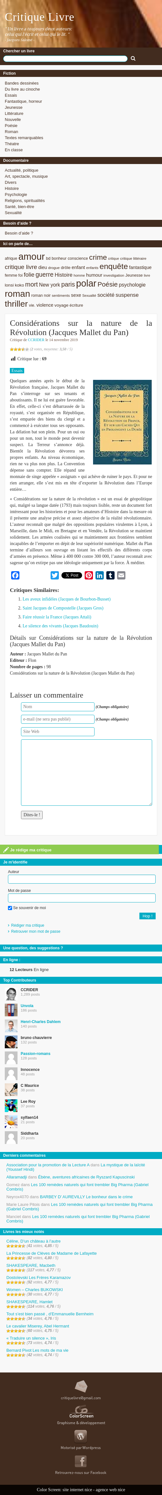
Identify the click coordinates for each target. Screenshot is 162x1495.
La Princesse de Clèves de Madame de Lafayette (51, 1253)
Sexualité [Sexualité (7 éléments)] (89, 295)
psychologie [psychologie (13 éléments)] (132, 285)
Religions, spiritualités (25, 200)
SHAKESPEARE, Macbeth (30, 1265)
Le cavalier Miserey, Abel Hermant (37, 1326)
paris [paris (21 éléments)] (68, 284)
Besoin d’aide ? (19, 233)
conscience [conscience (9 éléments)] (78, 258)
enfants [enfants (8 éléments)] (92, 267)
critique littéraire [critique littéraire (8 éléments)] (133, 258)
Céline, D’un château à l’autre (33, 1241)
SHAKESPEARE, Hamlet (29, 1301)
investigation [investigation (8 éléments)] (113, 275)
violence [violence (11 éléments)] (45, 305)
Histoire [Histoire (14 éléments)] (64, 275)
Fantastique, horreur (23, 101)
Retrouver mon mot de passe (35, 931)
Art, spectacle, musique (26, 176)
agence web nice (110, 1489)
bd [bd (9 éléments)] (48, 258)
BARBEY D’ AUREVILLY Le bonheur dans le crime (86, 1196)
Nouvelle (13, 119)
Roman (11, 131)
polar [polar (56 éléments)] (86, 283)
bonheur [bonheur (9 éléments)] (59, 258)
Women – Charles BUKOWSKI (34, 1289)
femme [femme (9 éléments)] (11, 275)
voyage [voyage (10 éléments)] (61, 305)
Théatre (12, 143)
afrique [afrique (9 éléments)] (11, 258)
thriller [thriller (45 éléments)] (16, 304)
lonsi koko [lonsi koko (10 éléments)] (14, 285)
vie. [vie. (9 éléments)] (32, 305)
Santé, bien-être (19, 206)
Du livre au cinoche (22, 89)
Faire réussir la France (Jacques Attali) (57, 617)
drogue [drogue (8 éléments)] (54, 267)
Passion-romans (35, 1053)
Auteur (13, 872)
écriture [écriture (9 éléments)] (76, 305)
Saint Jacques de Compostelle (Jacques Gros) (63, 608)
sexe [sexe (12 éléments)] (76, 295)
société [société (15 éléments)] (106, 295)
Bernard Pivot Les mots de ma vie (37, 1350)
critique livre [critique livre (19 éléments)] (21, 267)
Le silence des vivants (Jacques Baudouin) (60, 626)
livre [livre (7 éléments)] (147, 275)
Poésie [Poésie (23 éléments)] (108, 284)
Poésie (11, 125)
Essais (11, 95)
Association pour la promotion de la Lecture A (47, 1164)
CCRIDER (36, 340)
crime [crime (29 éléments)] (98, 257)
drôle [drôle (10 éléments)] (65, 267)
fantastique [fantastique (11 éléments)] (140, 267)
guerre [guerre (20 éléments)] (44, 274)
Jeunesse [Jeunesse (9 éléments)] (134, 275)
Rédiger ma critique (27, 925)
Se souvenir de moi (27, 908)
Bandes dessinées (22, 83)
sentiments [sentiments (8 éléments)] (61, 295)
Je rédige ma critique (27, 850)
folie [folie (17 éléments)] (29, 275)
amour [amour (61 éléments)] (31, 256)
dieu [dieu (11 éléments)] (42, 267)
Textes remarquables (24, 137)
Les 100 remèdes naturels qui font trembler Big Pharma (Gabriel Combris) (77, 1187)
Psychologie (16, 194)
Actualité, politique (22, 170)
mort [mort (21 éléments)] (31, 284)
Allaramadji (16, 1177)
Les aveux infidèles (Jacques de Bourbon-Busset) (66, 599)
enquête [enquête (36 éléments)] (114, 266)
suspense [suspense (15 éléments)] (127, 295)
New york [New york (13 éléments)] (49, 285)
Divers (11, 182)
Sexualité (13, 212)
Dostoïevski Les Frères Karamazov (38, 1277)
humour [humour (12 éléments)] (94, 275)
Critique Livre (39, 17)
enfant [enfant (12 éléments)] (78, 267)
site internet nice (77, 1489)
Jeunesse (14, 107)
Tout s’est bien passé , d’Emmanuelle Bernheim (50, 1314)
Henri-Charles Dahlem (40, 1022)
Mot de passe (19, 890)
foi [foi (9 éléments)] (20, 275)
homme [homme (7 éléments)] (79, 275)
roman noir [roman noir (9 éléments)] (41, 295)
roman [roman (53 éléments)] (17, 294)
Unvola (27, 1006)
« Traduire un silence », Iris (31, 1338)
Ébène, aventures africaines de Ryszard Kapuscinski (86, 1177)
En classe (14, 149)
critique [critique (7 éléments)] (113, 258)
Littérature (14, 113)
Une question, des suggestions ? (33, 948)
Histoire (12, 188)
